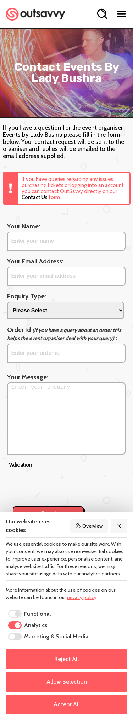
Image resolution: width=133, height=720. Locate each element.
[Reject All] (119, 526)
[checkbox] (28, 614)
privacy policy (81, 597)
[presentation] (63, 483)
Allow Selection (66, 681)
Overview (89, 526)
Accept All (67, 704)
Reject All (66, 659)
